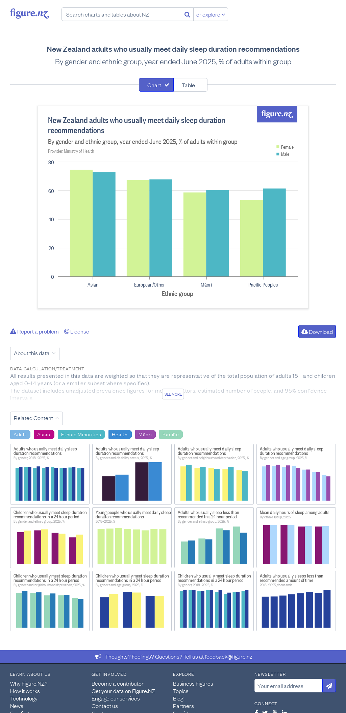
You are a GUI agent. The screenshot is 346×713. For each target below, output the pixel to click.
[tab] (156, 85)
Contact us (105, 705)
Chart (154, 85)
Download (317, 331)
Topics (181, 690)
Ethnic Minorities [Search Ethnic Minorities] (81, 434)
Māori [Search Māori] (145, 434)
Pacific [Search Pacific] (171, 434)
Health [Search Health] (119, 434)
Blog (178, 698)
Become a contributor (118, 683)
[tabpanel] (173, 207)
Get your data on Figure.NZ (123, 690)
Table (188, 85)
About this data (32, 352)
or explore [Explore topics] (210, 14)
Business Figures (193, 683)
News (16, 705)
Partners (183, 705)
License (76, 331)
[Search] (187, 14)
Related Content (33, 417)
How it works (25, 690)
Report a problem (34, 331)
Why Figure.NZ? (29, 683)
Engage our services (116, 698)
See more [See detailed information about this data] (173, 394)
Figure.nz (29, 13)
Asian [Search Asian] (44, 434)
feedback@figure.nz (228, 656)
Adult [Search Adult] (20, 434)
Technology (24, 698)
